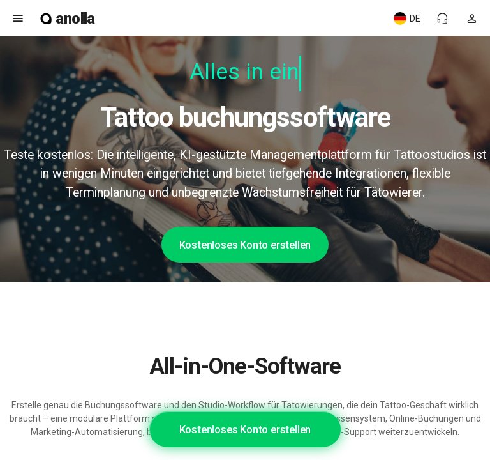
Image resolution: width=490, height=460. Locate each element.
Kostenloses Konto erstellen (245, 244)
